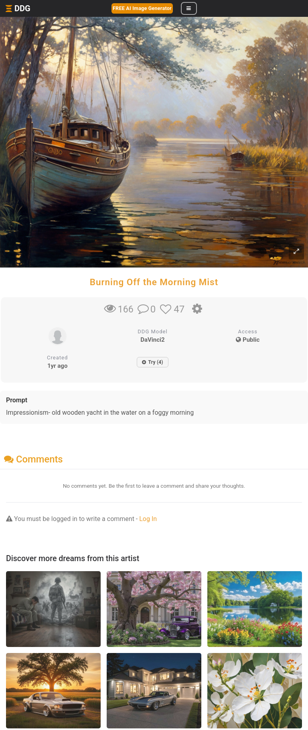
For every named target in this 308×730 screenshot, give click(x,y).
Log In (148, 519)
